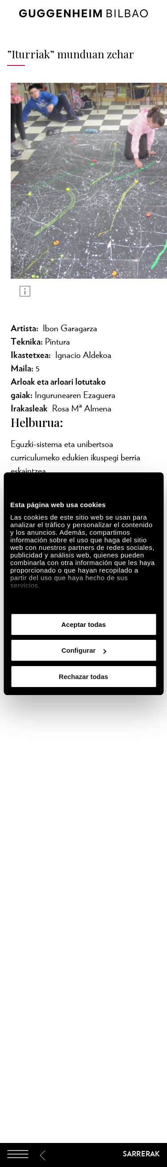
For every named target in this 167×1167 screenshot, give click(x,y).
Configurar (83, 650)
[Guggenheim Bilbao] (83, 1155)
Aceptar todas (83, 624)
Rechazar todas (83, 676)
